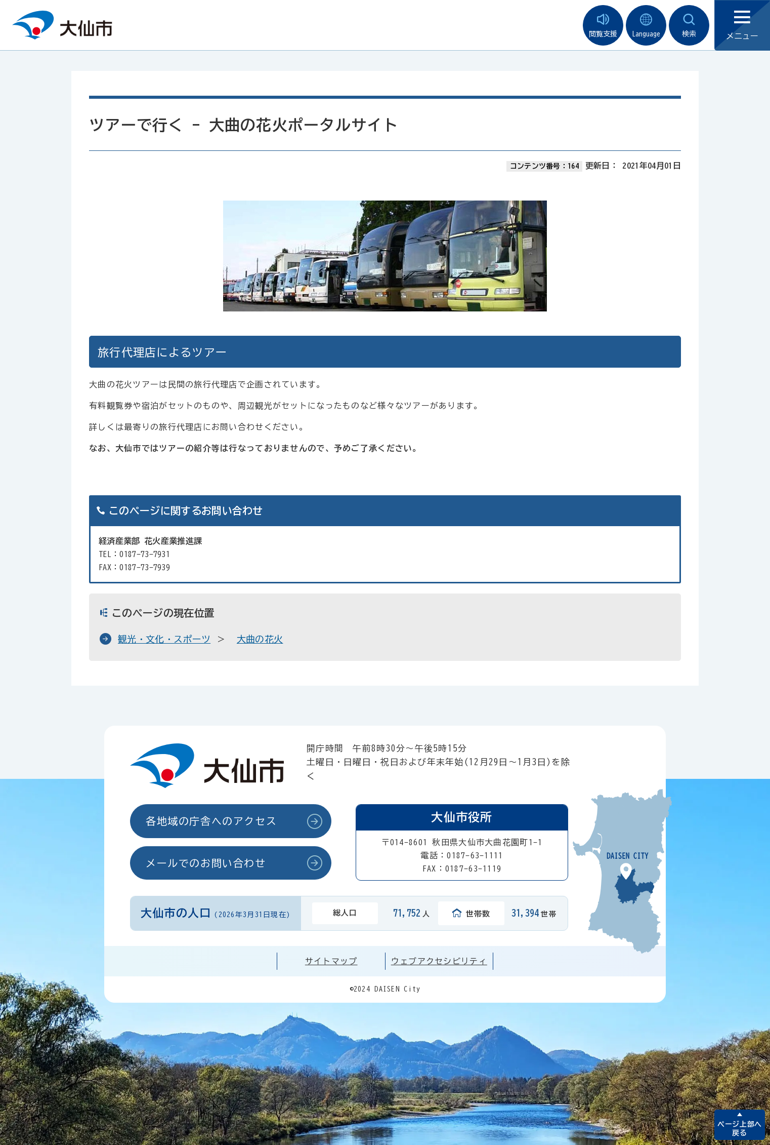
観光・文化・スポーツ (164, 639)
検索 (689, 25)
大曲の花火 (260, 639)
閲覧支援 (603, 25)
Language (646, 25)
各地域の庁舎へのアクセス (211, 821)
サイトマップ (331, 961)
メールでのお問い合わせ (206, 863)
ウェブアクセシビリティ (439, 961)
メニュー (742, 25)
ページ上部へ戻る (739, 1128)
